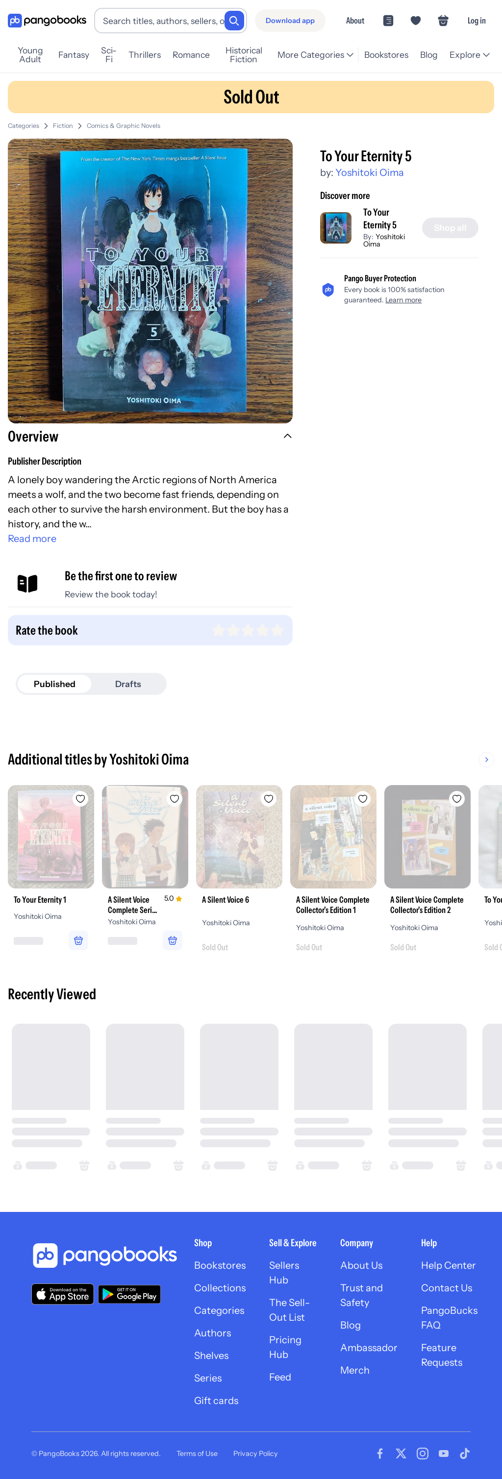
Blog (429, 54)
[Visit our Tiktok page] (465, 1453)
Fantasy (73, 54)
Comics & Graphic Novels (123, 125)
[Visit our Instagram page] (422, 1453)
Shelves (211, 1355)
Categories (23, 125)
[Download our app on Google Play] (129, 1294)
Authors (212, 1333)
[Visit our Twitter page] (401, 1453)
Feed (280, 1377)
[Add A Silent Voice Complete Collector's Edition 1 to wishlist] (363, 799)
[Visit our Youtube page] (444, 1453)
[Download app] (290, 20)
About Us (361, 1265)
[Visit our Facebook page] (380, 1453)
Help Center (448, 1265)
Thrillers (144, 54)
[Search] (234, 20)
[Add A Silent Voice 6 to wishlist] (268, 799)
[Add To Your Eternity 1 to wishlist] (80, 799)
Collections (220, 1288)
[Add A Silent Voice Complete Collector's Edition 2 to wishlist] (457, 799)
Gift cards (216, 1400)
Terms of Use (197, 1453)
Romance (191, 54)
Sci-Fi (109, 55)
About (355, 20)
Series (208, 1378)
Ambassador (369, 1348)
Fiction (63, 125)
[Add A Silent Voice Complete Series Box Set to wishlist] (174, 799)
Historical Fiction (244, 55)
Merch (355, 1370)
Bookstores (386, 54)
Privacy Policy (255, 1453)
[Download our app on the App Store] (62, 1294)
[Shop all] (450, 228)
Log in (477, 20)
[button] (150, 437)
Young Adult (30, 55)
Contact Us (446, 1288)
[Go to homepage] (47, 21)
